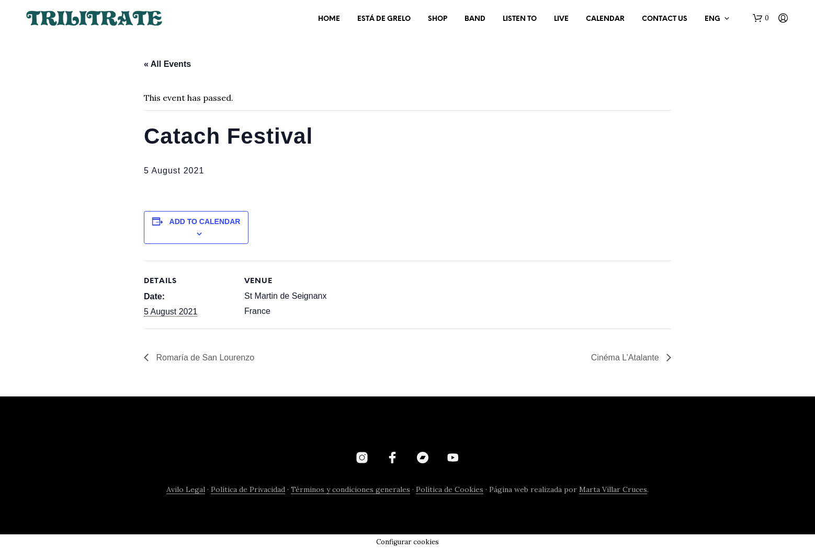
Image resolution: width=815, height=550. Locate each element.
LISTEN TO (520, 19)
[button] (761, 18)
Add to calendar (205, 221)
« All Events (167, 64)
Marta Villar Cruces (613, 490)
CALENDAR (605, 19)
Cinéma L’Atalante (626, 357)
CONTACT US (664, 19)
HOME (329, 19)
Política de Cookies (449, 490)
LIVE (561, 19)
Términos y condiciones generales (350, 490)
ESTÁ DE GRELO (384, 19)
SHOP (437, 19)
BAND (475, 19)
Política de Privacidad (248, 490)
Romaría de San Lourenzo (204, 357)
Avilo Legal (185, 490)
